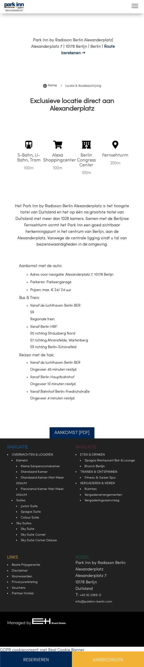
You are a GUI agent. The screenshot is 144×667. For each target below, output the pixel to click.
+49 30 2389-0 (90, 595)
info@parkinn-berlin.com (93, 601)
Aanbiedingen (108, 660)
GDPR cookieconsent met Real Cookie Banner (42, 650)
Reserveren (36, 660)
